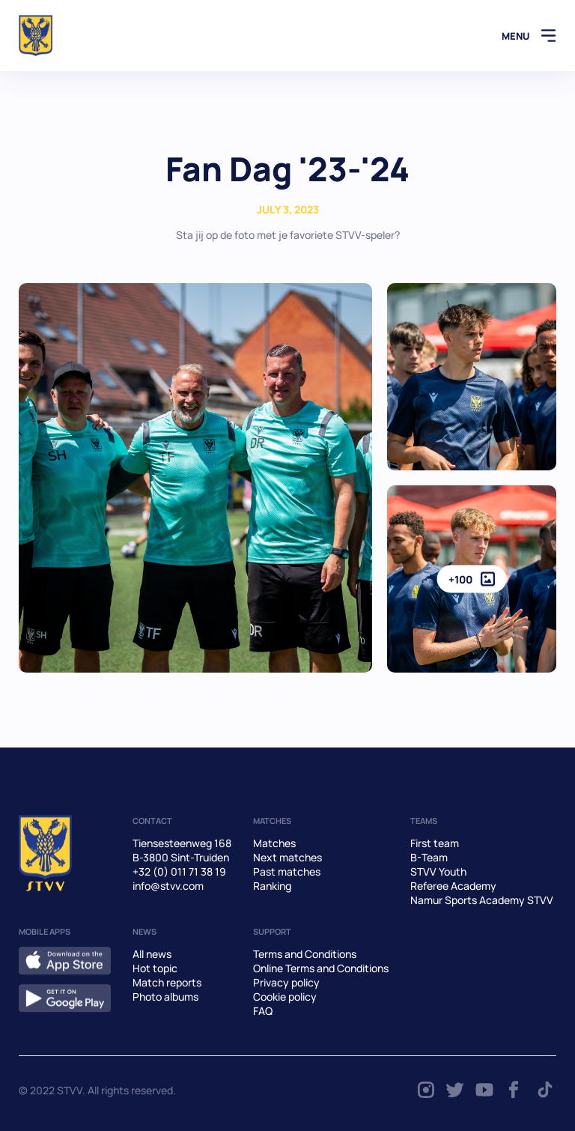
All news (152, 954)
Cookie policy (285, 996)
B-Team (429, 857)
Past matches (286, 871)
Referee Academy (453, 886)
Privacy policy (286, 982)
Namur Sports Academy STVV (481, 900)
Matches (274, 843)
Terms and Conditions (304, 954)
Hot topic (155, 968)
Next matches (287, 857)
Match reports (167, 982)
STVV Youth (438, 871)
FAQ (263, 1011)
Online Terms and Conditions (321, 968)
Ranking (272, 886)
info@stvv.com (168, 886)
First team (434, 843)
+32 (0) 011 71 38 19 (179, 871)
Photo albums (165, 996)
